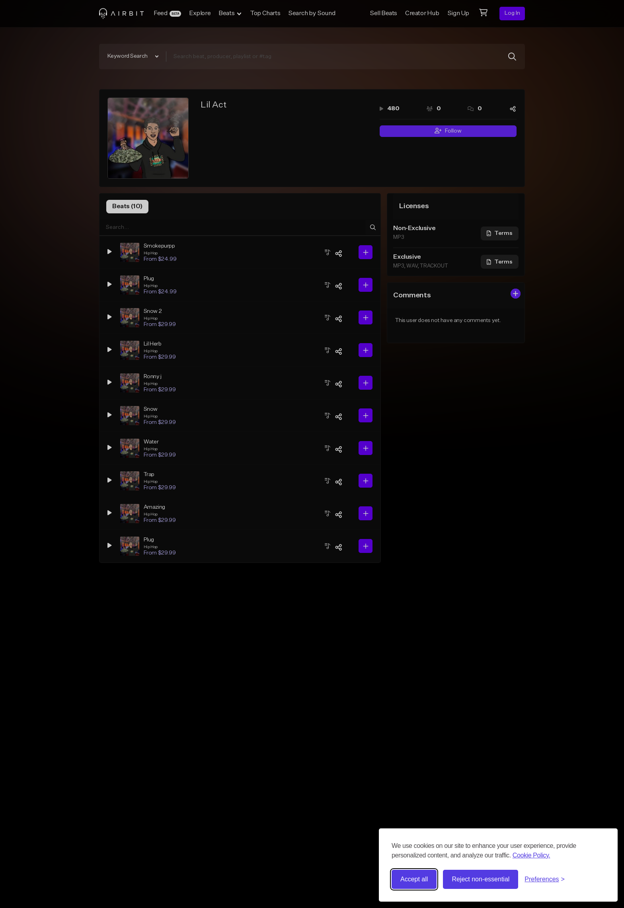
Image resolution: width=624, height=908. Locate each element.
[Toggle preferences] (545, 879)
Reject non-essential (480, 879)
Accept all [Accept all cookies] (414, 879)
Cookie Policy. (531, 855)
